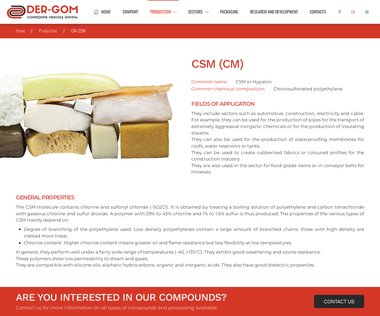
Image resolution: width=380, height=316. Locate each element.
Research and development (274, 11)
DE (367, 12)
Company (130, 11)
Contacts (318, 11)
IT (340, 12)
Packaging (229, 11)
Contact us (339, 301)
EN (353, 12)
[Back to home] (43, 12)
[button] (163, 12)
